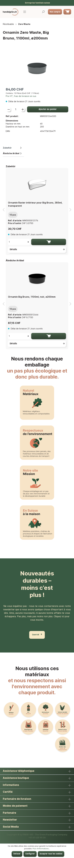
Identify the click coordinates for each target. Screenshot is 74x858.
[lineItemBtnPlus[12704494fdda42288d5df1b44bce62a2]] (23, 109)
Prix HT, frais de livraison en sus (21, 96)
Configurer (30, 854)
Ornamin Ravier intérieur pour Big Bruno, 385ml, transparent (35, 204)
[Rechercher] (43, 12)
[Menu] (24, 12)
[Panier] (67, 11)
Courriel (35, 635)
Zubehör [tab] (12, 148)
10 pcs (13, 215)
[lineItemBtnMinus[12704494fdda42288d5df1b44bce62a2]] (9, 109)
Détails (37, 249)
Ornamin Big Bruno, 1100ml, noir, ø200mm (32, 296)
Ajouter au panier (48, 109)
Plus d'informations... (41, 849)
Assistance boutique (16, 777)
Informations (11, 785)
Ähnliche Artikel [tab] (12, 153)
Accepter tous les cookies (51, 854)
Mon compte (55, 12)
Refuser (16, 854)
